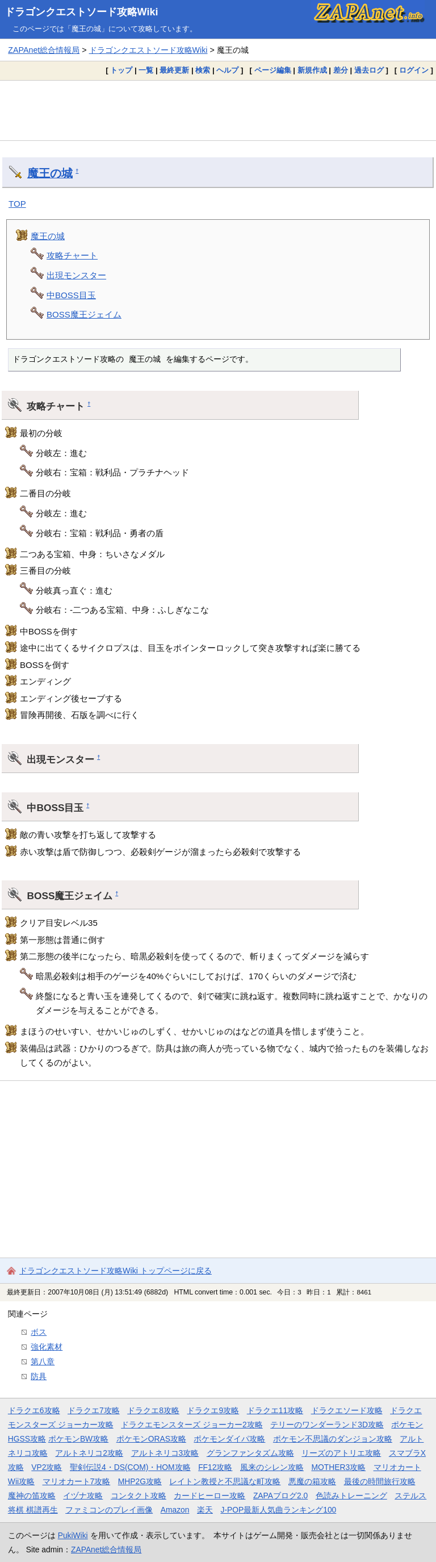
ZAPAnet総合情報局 (43, 50)
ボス (39, 1332)
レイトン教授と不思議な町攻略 (224, 1481)
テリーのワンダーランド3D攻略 (327, 1424)
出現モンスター (76, 275)
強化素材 (46, 1346)
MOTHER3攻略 (338, 1467)
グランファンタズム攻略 (250, 1452)
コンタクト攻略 (138, 1495)
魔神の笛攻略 (32, 1495)
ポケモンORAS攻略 (151, 1438)
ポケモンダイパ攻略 (229, 1438)
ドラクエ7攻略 (94, 1410)
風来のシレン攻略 (272, 1467)
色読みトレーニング (351, 1495)
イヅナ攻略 (83, 1495)
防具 (39, 1376)
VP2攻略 (46, 1467)
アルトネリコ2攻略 (89, 1452)
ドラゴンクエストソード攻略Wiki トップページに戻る (115, 1270)
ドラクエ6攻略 (34, 1410)
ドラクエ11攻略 (275, 1410)
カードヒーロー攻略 (209, 1495)
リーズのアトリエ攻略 (341, 1452)
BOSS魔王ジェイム (84, 314)
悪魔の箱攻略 (312, 1481)
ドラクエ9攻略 (213, 1410)
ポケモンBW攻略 (78, 1438)
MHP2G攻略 (140, 1481)
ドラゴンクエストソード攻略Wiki (81, 12)
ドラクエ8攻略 (153, 1410)
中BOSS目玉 (71, 295)
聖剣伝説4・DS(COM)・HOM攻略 (130, 1467)
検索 (202, 70)
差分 (340, 70)
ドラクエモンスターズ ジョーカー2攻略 (192, 1424)
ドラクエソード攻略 (347, 1410)
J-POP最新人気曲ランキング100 (278, 1509)
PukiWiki (73, 1535)
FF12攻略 (215, 1467)
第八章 (42, 1361)
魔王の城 (50, 173)
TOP (17, 203)
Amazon (175, 1509)
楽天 (205, 1509)
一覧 (146, 70)
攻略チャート (72, 255)
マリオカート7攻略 (77, 1481)
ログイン (414, 70)
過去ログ (369, 70)
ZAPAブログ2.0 (280, 1495)
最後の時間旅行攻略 (380, 1481)
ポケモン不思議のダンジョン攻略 (332, 1438)
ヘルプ (227, 70)
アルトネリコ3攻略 (165, 1452)
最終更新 (174, 70)
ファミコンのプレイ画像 (109, 1509)
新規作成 (312, 70)
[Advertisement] (218, 110)
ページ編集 (272, 70)
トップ (121, 70)
